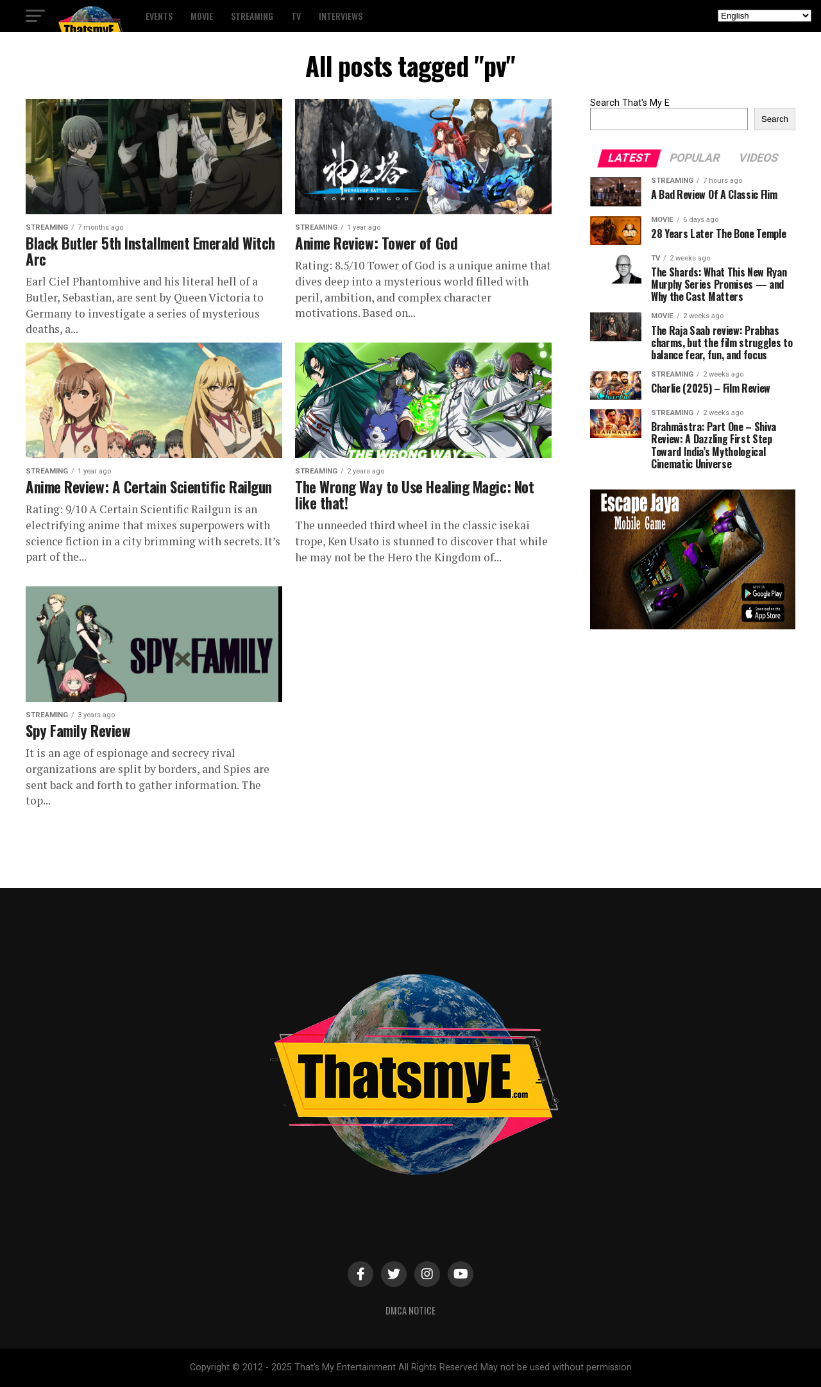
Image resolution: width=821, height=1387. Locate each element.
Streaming (252, 15)
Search (774, 119)
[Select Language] (764, 16)
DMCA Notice (410, 1310)
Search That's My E (630, 103)
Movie (201, 15)
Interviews (340, 15)
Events (159, 15)
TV (296, 15)
